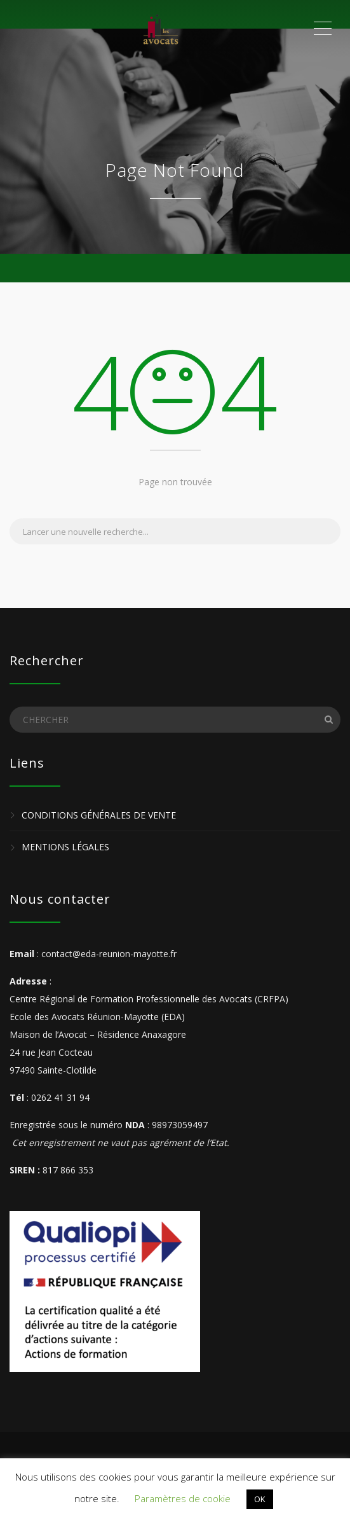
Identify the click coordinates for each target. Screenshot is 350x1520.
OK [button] (260, 1499)
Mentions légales (65, 847)
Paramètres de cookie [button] (183, 1498)
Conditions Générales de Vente (99, 815)
